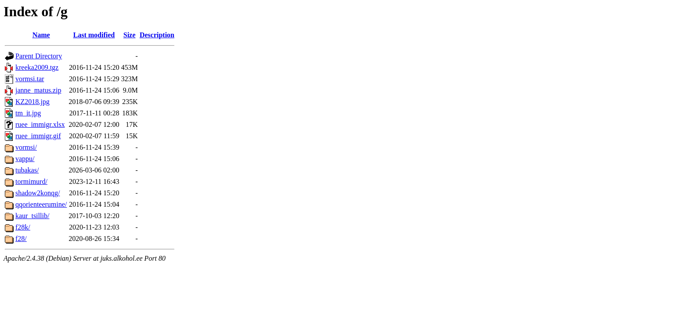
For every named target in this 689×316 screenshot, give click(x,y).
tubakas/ (27, 170)
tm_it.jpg (28, 113)
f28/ (21, 238)
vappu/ (25, 158)
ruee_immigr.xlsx (40, 124)
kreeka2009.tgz (36, 67)
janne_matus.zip (38, 90)
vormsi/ (26, 147)
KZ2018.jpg (32, 101)
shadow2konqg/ (37, 193)
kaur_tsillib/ (32, 215)
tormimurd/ (31, 181)
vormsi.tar (29, 79)
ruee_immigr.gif (38, 136)
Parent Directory (38, 56)
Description (157, 35)
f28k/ (22, 227)
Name (41, 35)
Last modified (94, 35)
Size (129, 35)
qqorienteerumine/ (41, 204)
